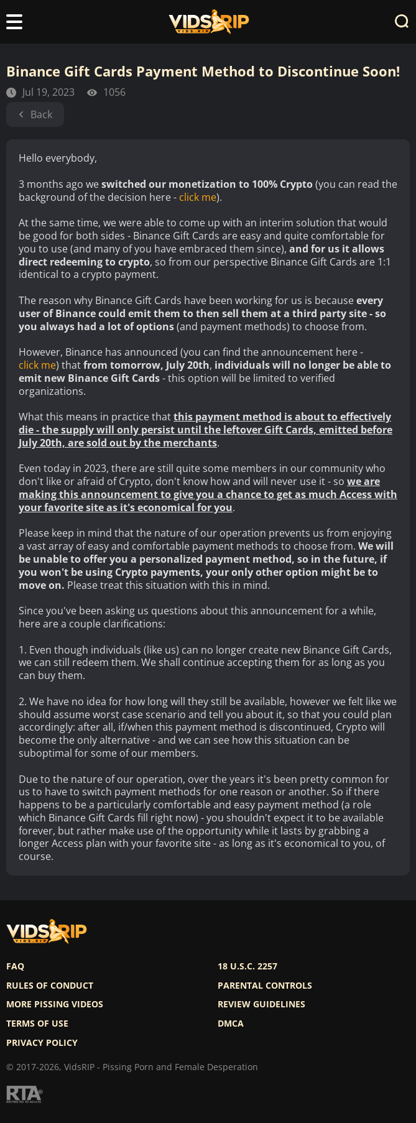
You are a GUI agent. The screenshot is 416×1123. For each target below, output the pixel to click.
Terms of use (37, 1023)
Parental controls (265, 985)
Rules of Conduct (49, 985)
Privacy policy (42, 1042)
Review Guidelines (261, 1004)
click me (197, 197)
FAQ (15, 966)
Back (35, 114)
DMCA (231, 1023)
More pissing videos (54, 1004)
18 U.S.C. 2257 (247, 966)
